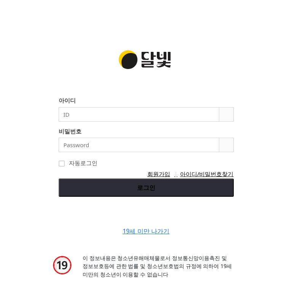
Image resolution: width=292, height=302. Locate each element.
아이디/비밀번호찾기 (207, 174)
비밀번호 (70, 131)
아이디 (67, 100)
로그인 (146, 187)
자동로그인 (78, 162)
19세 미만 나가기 (146, 231)
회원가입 (158, 174)
